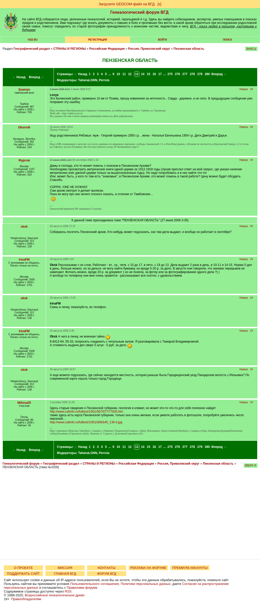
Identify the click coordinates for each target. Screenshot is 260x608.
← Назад (18, 77)
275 (170, 74)
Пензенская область (189, 48)
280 (207, 74)
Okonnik (24, 127)
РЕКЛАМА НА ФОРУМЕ (148, 568)
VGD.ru (33, 39)
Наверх (243, 89)
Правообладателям (26, 599)
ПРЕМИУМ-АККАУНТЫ (189, 568)
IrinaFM (24, 259)
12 (130, 74)
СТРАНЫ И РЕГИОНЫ (69, 48)
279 (199, 74)
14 (142, 74)
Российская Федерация (107, 48)
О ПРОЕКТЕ (23, 568)
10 (118, 74)
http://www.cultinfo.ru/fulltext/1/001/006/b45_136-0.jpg (86, 422)
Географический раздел (31, 48)
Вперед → (36, 77)
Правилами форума (82, 587)
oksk (24, 226)
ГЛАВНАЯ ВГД (65, 574)
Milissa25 (24, 402)
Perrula (104, 80)
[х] (159, 4)
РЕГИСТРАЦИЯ (97, 39)
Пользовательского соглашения (94, 584)
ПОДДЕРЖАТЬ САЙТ (23, 574)
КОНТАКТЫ (107, 568)
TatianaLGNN (87, 80)
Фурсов (24, 160)
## (251, 89)
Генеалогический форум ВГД (139, 12)
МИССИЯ (65, 568)
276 (177, 74)
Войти (162, 39)
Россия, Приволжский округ (149, 48)
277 (184, 74)
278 (192, 74)
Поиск (227, 39)
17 (160, 74)
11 (124, 74)
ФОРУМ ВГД (106, 574)
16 (154, 74)
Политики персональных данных (146, 584)
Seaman (24, 89)
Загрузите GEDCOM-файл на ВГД (127, 4)
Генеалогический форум (21, 463)
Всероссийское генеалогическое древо (55, 595)
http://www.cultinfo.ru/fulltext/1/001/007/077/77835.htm (86, 411)
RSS (68, 591)
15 (148, 74)
